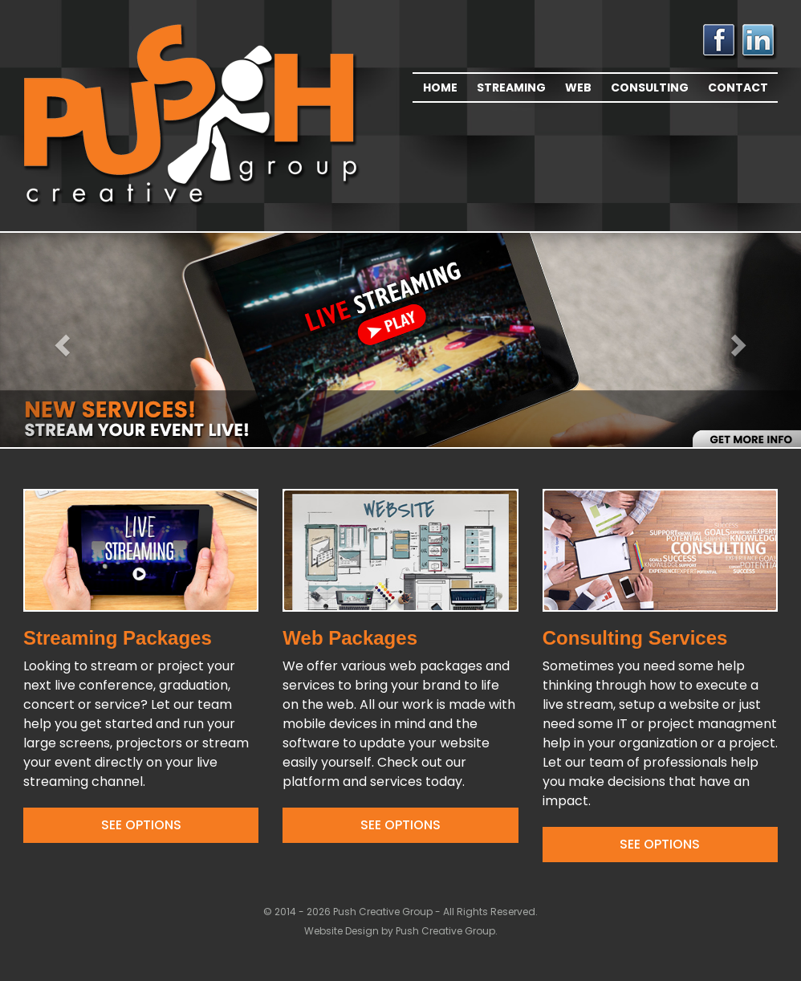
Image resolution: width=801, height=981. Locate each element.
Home (440, 87)
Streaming (511, 87)
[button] (60, 340)
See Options (141, 825)
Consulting (650, 87)
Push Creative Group (445, 931)
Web (578, 87)
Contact (738, 87)
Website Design (342, 931)
